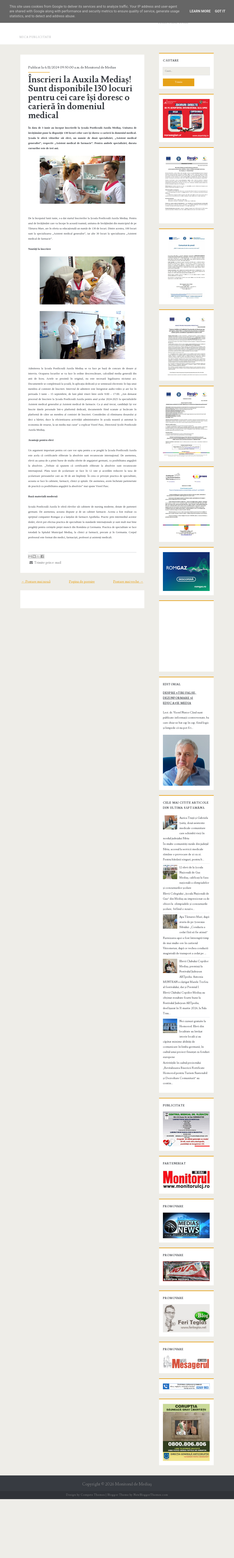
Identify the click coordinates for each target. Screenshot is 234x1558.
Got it (220, 11)
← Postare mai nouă (32, 567)
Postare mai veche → (131, 567)
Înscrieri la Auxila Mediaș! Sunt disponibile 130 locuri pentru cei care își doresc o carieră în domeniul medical (80, 93)
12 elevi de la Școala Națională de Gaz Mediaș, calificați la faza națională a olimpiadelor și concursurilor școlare (184, 929)
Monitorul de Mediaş (133, 1543)
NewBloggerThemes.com (150, 1553)
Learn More (200, 11)
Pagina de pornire (82, 567)
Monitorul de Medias (97, 67)
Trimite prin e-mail (43, 548)
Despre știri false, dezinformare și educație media (184, 744)
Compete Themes (93, 1553)
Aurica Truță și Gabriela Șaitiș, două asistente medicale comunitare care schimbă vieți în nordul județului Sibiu (184, 880)
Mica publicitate (35, 37)
